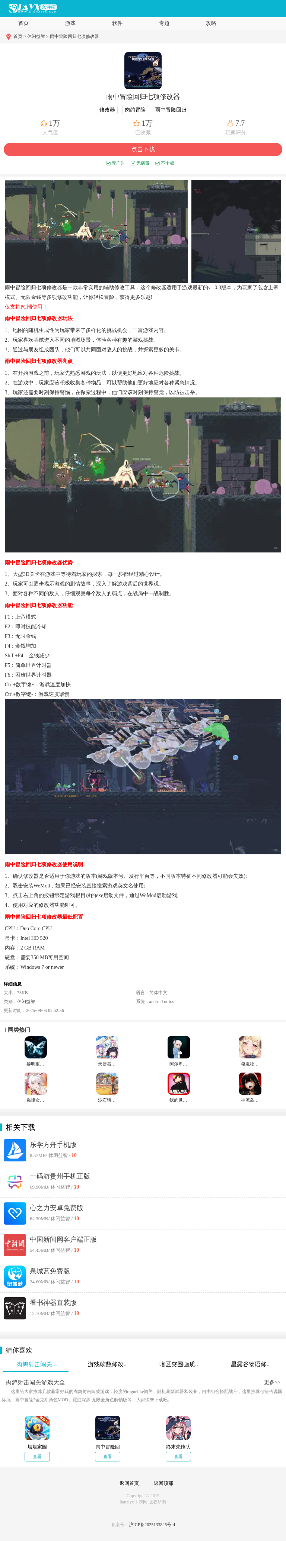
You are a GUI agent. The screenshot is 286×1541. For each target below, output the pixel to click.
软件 (117, 23)
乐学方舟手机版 (53, 1144)
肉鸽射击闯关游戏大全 (35, 1382)
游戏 (70, 23)
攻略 (211, 23)
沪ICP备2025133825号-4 (152, 1524)
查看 (37, 1456)
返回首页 (129, 1483)
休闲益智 (26, 1001)
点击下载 (143, 149)
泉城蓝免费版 (50, 1271)
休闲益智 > (38, 36)
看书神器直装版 (53, 1302)
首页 (23, 23)
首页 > (20, 36)
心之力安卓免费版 (56, 1208)
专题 (164, 23)
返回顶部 (163, 1483)
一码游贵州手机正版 (60, 1176)
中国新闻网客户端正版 (63, 1239)
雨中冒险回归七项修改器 (74, 36)
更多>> (272, 1382)
